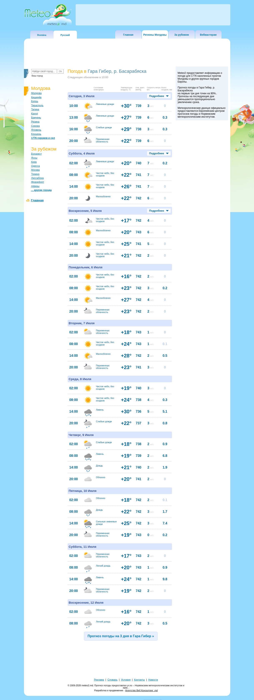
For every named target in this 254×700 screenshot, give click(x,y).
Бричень (36, 117)
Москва (35, 169)
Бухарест (36, 153)
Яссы (34, 157)
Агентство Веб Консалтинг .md (141, 690)
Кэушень (36, 134)
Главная (128, 34)
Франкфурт (37, 182)
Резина (35, 121)
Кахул (34, 113)
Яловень (36, 129)
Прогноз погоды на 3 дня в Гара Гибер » (121, 636)
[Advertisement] (202, 195)
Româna (41, 35)
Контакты (139, 679)
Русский (65, 35)
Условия (125, 679)
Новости (153, 679)
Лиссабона (37, 178)
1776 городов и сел (43, 138)
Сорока (35, 125)
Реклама (99, 679)
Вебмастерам (208, 34)
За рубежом (181, 34)
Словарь (113, 679)
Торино (35, 174)
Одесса (35, 166)
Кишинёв (36, 97)
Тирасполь (37, 105)
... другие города (41, 190)
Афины (35, 186)
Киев (34, 162)
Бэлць (34, 101)
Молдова (36, 93)
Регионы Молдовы (154, 34)
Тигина (35, 109)
